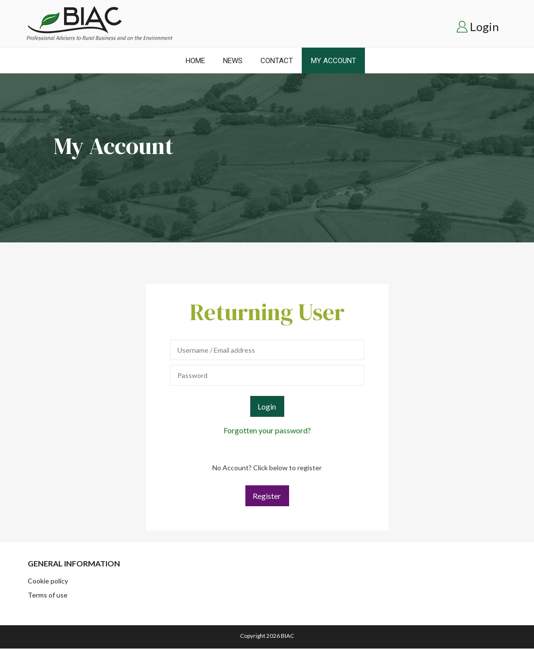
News (232, 60)
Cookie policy (48, 581)
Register (267, 495)
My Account (333, 60)
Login (484, 26)
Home (195, 60)
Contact (276, 60)
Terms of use (48, 595)
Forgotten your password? (267, 430)
